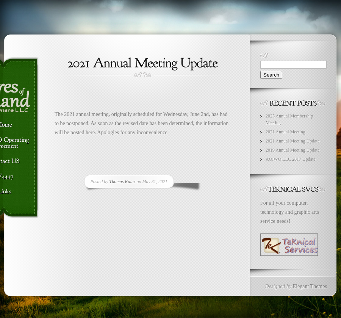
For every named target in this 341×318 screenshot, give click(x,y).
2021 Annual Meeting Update (292, 141)
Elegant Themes (310, 286)
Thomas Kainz (122, 181)
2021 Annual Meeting (285, 132)
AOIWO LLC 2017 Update (291, 159)
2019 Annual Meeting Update (292, 150)
